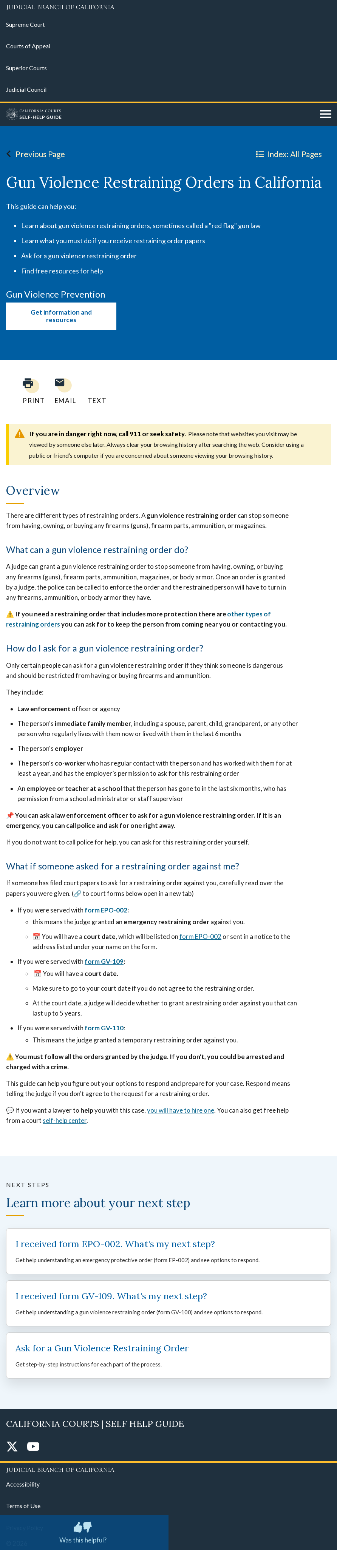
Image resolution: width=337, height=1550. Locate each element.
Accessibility (23, 1484)
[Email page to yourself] (63, 391)
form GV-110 (104, 1028)
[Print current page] (29, 391)
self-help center (65, 1120)
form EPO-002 (106, 910)
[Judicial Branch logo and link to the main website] (168, 8)
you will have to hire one (180, 1110)
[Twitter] (12, 1447)
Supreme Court (25, 24)
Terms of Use (23, 1505)
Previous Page (33, 154)
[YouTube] (33, 1447)
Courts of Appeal (28, 45)
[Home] (160, 114)
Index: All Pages (287, 154)
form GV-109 (104, 961)
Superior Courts (26, 67)
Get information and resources (61, 316)
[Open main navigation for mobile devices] (325, 114)
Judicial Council (26, 89)
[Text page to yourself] (95, 391)
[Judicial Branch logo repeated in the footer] (168, 1468)
